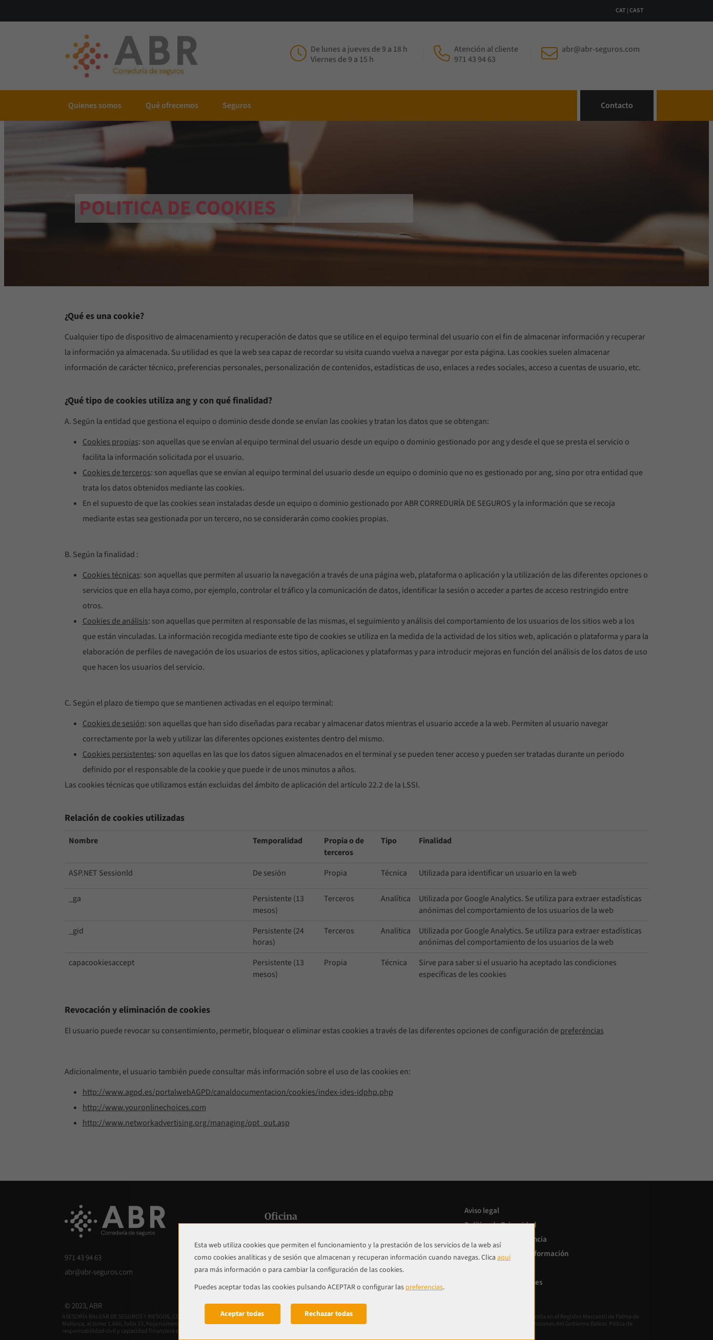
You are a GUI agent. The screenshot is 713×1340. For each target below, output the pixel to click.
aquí (504, 1257)
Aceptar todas (242, 1314)
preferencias (424, 1287)
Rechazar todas (328, 1314)
